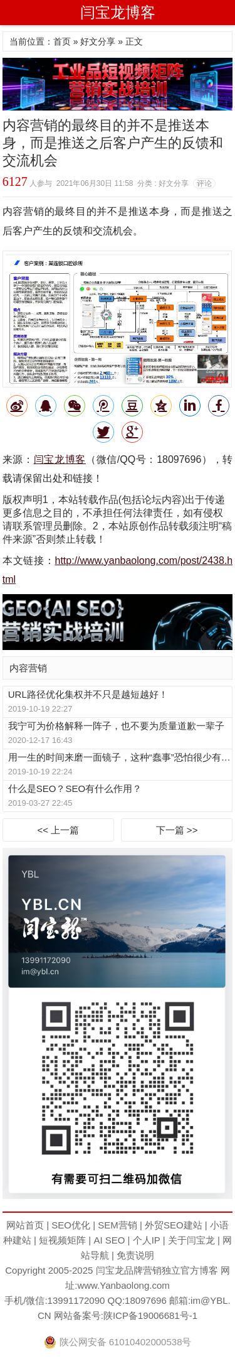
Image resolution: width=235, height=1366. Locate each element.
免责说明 (135, 1255)
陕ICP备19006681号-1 (150, 1315)
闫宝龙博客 (117, 12)
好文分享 (97, 41)
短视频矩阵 (62, 1240)
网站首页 (25, 1225)
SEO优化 (70, 1225)
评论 (204, 183)
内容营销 (28, 668)
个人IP (146, 1240)
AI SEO (109, 1240)
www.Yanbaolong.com (123, 1285)
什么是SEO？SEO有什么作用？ (75, 788)
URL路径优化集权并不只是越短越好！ (88, 694)
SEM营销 (117, 1225)
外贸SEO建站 (173, 1225)
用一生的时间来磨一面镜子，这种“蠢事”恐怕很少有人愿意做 (119, 757)
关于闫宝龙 (191, 1240)
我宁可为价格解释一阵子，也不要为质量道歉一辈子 (116, 725)
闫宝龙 (110, 1270)
